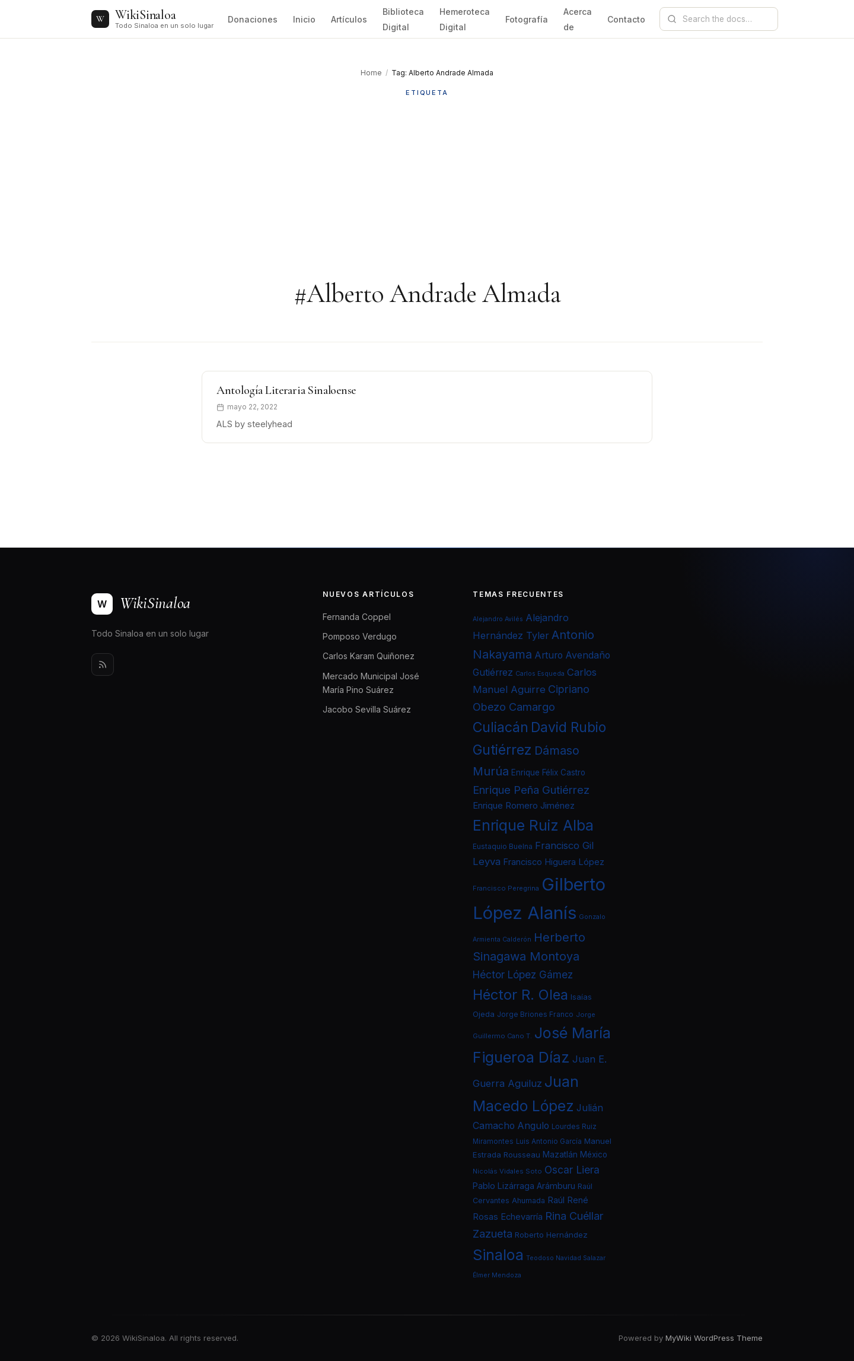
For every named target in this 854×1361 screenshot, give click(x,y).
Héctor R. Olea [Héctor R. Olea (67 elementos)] (520, 994)
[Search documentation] (725, 19)
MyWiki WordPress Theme (714, 1338)
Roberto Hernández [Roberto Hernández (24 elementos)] (551, 1234)
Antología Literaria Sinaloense (286, 390)
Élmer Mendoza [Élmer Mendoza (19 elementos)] (497, 1275)
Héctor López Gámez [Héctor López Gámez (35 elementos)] (523, 974)
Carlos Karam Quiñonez (369, 656)
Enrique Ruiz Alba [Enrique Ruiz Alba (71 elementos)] (533, 825)
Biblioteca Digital (403, 19)
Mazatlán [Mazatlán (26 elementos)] (560, 1154)
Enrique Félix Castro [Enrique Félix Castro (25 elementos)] (548, 772)
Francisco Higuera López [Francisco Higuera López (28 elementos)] (553, 862)
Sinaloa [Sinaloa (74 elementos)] (498, 1255)
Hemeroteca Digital (464, 19)
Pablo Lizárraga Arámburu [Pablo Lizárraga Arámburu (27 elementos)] (524, 1186)
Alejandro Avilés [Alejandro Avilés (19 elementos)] (498, 619)
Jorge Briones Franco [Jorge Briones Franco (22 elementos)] (535, 1014)
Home (371, 72)
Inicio (304, 19)
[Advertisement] (427, 188)
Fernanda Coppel (357, 617)
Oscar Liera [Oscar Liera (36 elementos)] (572, 1169)
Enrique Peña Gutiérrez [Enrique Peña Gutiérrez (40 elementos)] (531, 789)
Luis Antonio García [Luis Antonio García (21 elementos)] (549, 1141)
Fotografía (526, 19)
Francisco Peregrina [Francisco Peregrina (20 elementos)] (506, 888)
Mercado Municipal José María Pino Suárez (371, 683)
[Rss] (102, 664)
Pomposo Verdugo (360, 636)
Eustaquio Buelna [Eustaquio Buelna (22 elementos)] (503, 846)
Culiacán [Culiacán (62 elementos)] (500, 727)
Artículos (349, 19)
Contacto (626, 19)
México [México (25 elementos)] (593, 1154)
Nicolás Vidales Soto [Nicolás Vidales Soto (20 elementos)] (507, 1171)
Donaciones (253, 19)
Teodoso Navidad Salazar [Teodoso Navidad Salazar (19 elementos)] (566, 1258)
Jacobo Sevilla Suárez (367, 709)
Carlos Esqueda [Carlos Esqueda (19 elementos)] (540, 674)
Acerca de (577, 19)
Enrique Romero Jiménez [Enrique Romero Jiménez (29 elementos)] (524, 805)
